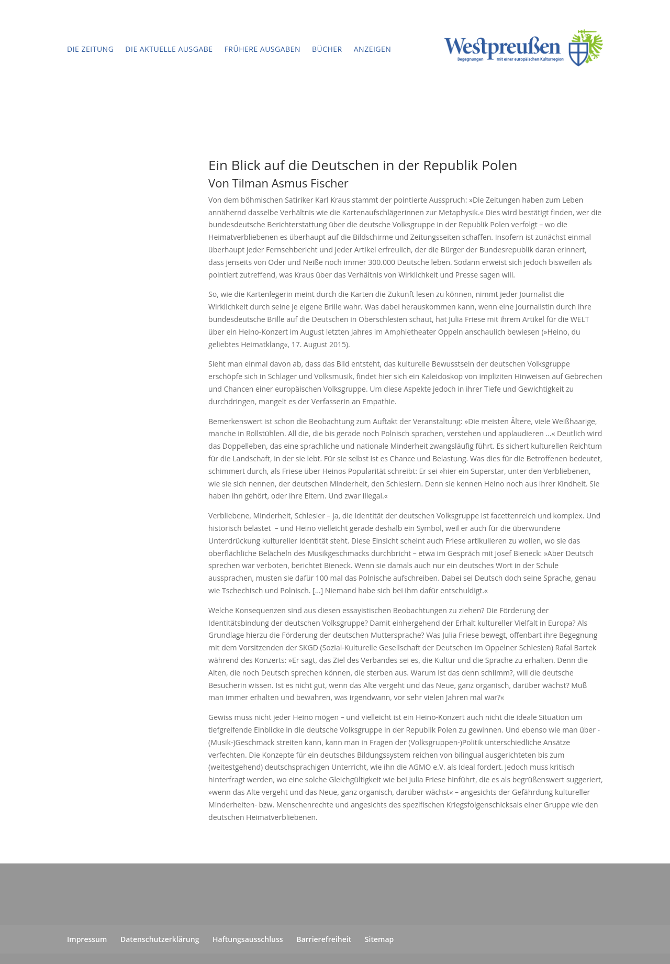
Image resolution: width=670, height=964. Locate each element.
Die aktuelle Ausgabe (169, 49)
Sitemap (379, 939)
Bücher (327, 49)
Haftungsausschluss (248, 939)
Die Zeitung (90, 49)
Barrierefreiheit (323, 939)
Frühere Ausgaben (262, 49)
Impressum (87, 939)
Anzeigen (373, 49)
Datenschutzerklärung (159, 939)
